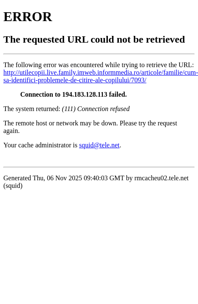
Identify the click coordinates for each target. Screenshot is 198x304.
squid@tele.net (99, 145)
